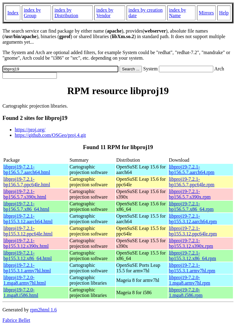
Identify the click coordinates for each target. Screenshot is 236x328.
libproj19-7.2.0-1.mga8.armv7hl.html (24, 280)
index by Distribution (66, 12)
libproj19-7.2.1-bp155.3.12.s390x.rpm (191, 243)
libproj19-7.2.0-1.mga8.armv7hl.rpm (189, 280)
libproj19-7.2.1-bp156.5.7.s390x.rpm (189, 194)
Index (12, 12)
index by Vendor (104, 12)
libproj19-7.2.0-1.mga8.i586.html (20, 292)
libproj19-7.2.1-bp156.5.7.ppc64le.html (26, 181)
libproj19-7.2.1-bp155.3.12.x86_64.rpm (192, 255)
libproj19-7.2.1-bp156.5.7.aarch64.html (26, 169)
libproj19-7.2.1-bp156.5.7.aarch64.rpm (191, 169)
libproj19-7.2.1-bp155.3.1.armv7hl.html (27, 268)
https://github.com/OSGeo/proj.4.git (50, 135)
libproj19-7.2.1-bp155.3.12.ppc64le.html (28, 231)
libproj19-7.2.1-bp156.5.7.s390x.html (24, 194)
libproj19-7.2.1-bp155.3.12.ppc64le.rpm (193, 231)
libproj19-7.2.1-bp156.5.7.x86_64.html (26, 206)
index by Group (32, 12)
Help (224, 12)
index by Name (177, 12)
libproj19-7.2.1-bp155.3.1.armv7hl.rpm (192, 268)
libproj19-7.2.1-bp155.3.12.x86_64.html (27, 255)
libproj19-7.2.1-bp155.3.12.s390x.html (26, 243)
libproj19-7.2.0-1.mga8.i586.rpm (186, 292)
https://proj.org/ (30, 129)
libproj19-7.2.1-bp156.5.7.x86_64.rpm (191, 206)
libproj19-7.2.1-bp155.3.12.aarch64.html (28, 218)
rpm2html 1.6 (43, 309)
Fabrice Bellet (16, 320)
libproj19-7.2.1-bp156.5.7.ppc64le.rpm (191, 181)
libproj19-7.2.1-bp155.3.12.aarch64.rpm (193, 218)
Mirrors (206, 12)
